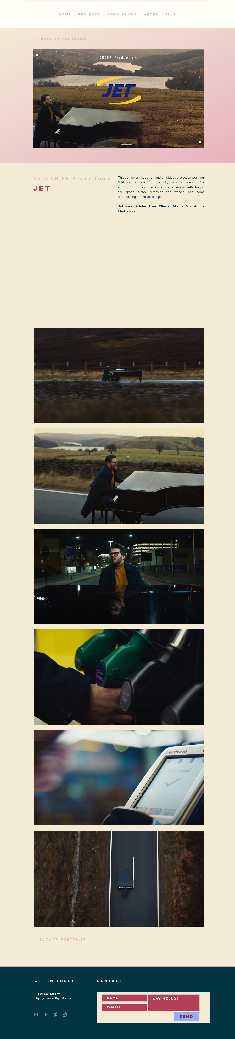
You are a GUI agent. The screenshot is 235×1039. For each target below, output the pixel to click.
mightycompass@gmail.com (52, 998)
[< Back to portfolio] (62, 39)
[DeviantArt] (55, 1014)
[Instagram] (36, 1014)
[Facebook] (45, 1014)
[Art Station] (65, 1014)
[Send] (186, 1016)
